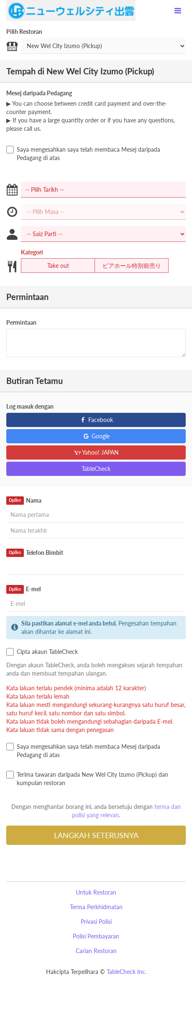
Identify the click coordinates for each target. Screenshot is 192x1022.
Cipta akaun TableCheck (42, 652)
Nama (23, 500)
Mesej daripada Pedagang (39, 93)
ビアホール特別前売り (128, 265)
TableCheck (96, 468)
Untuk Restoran (96, 892)
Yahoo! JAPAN (96, 452)
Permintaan (21, 322)
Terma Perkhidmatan (96, 906)
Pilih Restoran (24, 31)
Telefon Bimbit (34, 553)
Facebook (96, 419)
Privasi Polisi (96, 921)
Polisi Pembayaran (96, 936)
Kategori (32, 252)
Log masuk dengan (30, 406)
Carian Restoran (96, 950)
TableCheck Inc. (126, 971)
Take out (53, 265)
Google (96, 436)
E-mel (23, 589)
